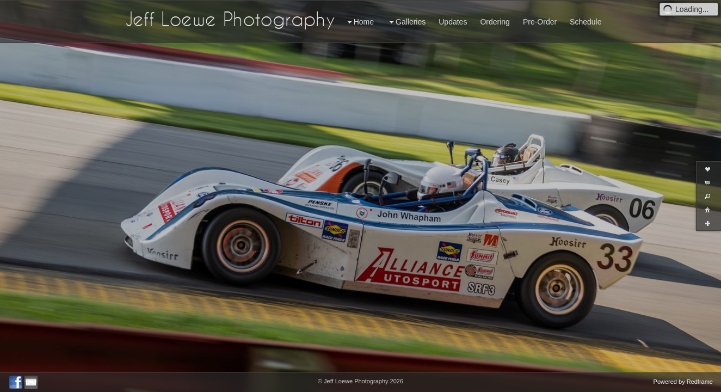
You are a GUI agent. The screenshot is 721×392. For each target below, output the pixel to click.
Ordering (494, 21)
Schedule (585, 21)
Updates (453, 21)
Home (359, 22)
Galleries (406, 22)
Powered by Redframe (683, 381)
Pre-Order (540, 21)
